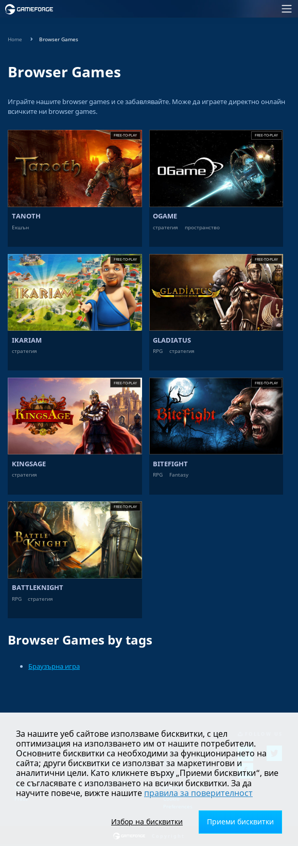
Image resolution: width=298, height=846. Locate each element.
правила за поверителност (198, 793)
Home (15, 39)
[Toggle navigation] (179, 8)
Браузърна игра (54, 666)
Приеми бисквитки (240, 821)
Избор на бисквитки (147, 821)
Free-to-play (125, 135)
